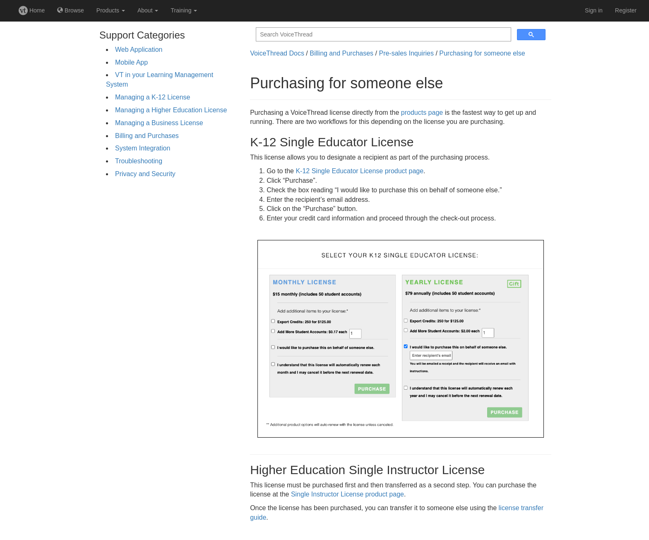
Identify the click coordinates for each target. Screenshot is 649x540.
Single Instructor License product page (347, 494)
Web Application (138, 49)
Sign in (594, 10)
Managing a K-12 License (152, 97)
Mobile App (131, 62)
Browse (70, 10)
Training (184, 10)
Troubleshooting (138, 161)
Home (32, 10)
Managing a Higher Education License (171, 110)
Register (626, 10)
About (147, 10)
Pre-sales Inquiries (406, 53)
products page (422, 112)
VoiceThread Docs (277, 53)
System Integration (142, 148)
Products (110, 10)
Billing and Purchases (147, 135)
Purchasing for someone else (482, 53)
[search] (382, 34)
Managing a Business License (159, 122)
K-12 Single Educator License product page (359, 170)
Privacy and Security (145, 173)
